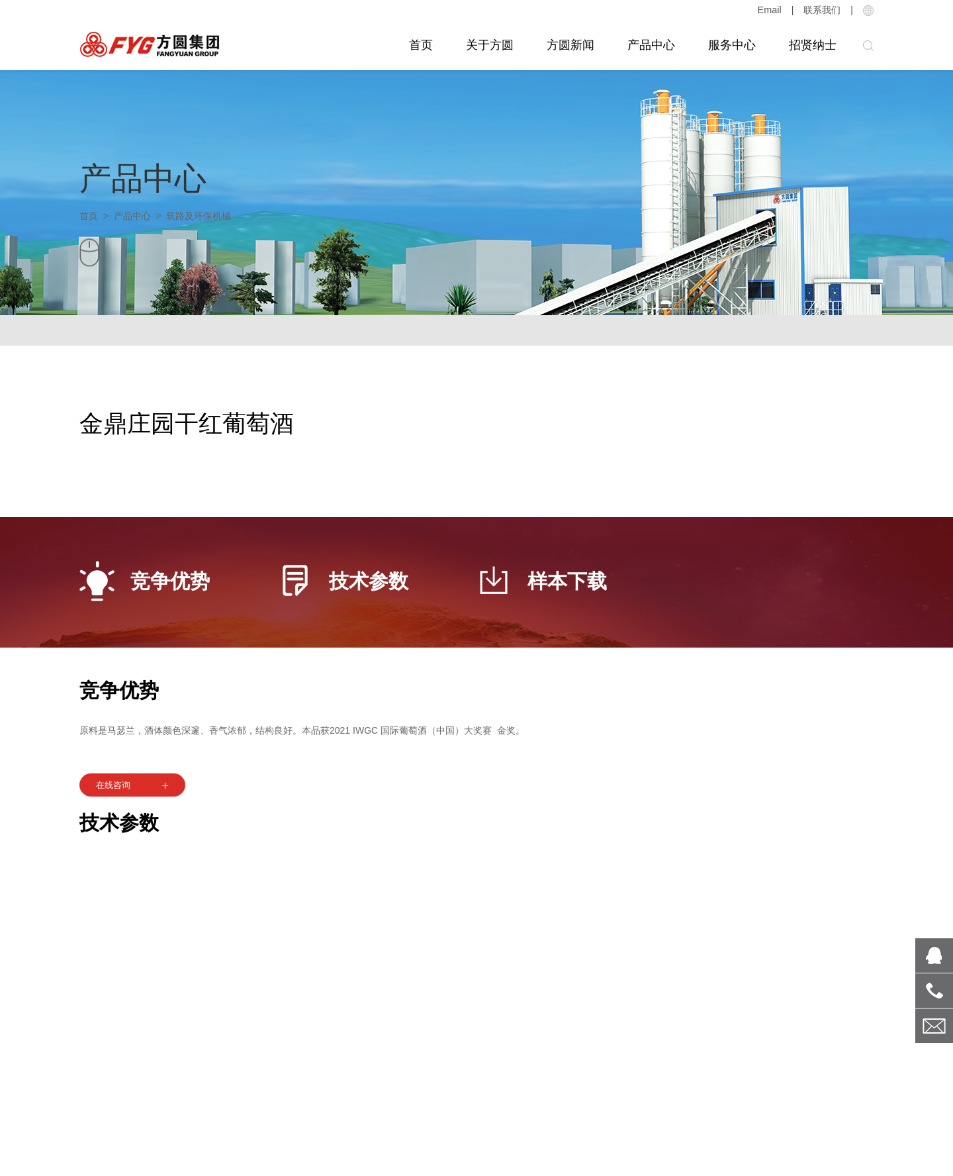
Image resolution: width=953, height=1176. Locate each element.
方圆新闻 (570, 45)
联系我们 (821, 10)
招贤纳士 (813, 45)
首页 (421, 45)
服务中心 (732, 45)
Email (770, 10)
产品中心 (651, 45)
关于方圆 (490, 45)
